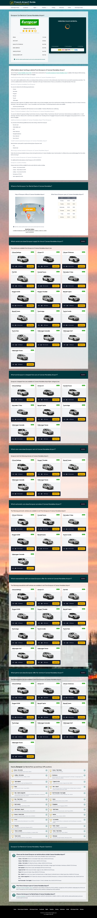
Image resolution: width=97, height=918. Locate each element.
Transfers (45, 7)
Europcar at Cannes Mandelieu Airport (24, 887)
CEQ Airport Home (15, 7)
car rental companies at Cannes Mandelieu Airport (56, 72)
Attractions (61, 7)
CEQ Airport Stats (79, 7)
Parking (53, 7)
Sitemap (81, 909)
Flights (35, 7)
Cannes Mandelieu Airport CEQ (24, 72)
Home (15, 909)
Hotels (69, 7)
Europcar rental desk (20, 896)
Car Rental (26, 7)
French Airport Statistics (23, 909)
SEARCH (83, 241)
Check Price (30, 266)
